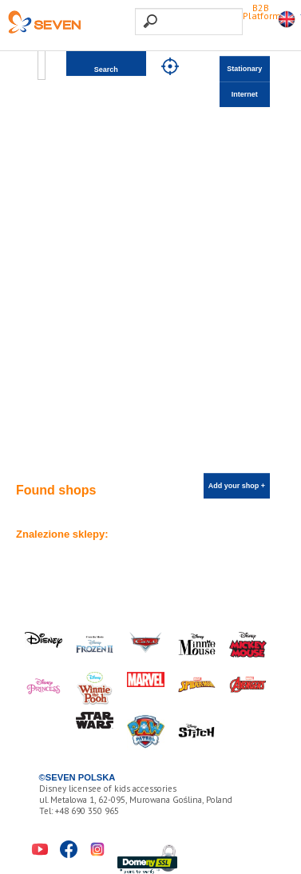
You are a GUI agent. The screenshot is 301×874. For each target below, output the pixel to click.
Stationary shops (244, 73)
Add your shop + (236, 486)
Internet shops (245, 98)
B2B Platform (262, 12)
